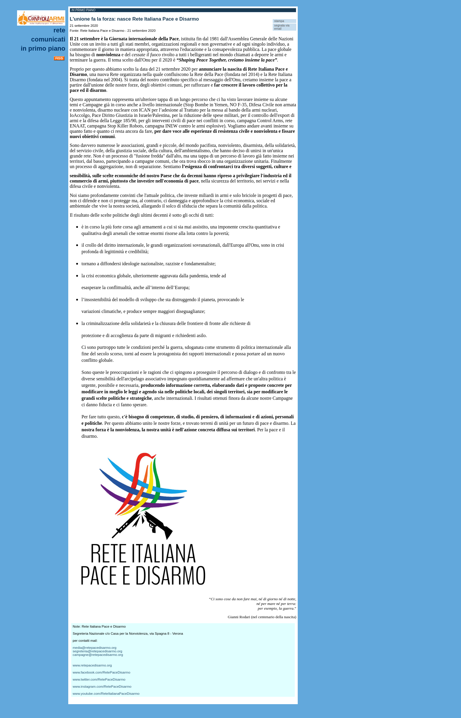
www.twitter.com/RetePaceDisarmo (99, 679)
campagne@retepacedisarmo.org (98, 654)
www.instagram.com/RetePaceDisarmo (102, 686)
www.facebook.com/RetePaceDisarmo (101, 672)
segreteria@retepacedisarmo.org (97, 651)
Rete (59, 30)
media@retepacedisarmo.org (95, 647)
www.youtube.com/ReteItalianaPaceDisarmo (106, 693)
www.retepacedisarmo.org (92, 665)
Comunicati (48, 39)
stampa (279, 21)
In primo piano (43, 48)
